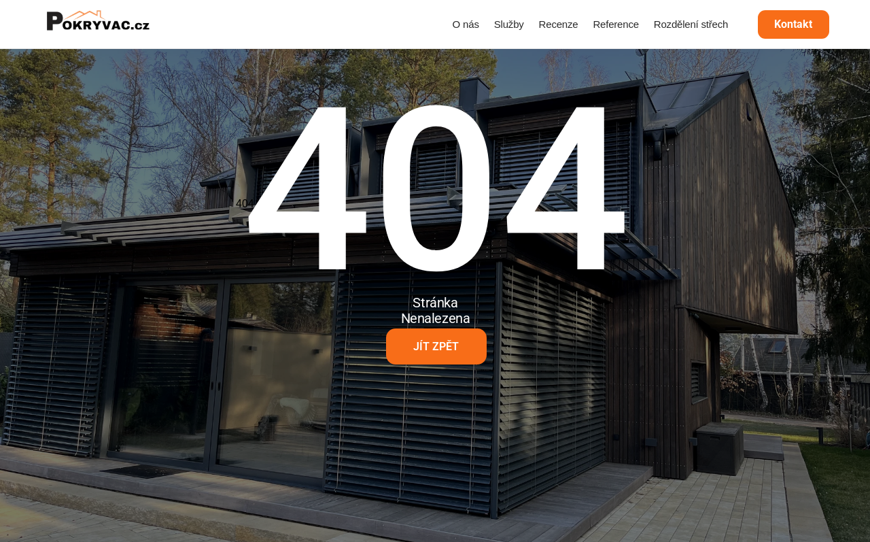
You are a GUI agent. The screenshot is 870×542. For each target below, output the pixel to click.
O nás (466, 24)
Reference (615, 24)
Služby (509, 24)
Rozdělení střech (691, 24)
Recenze (558, 24)
